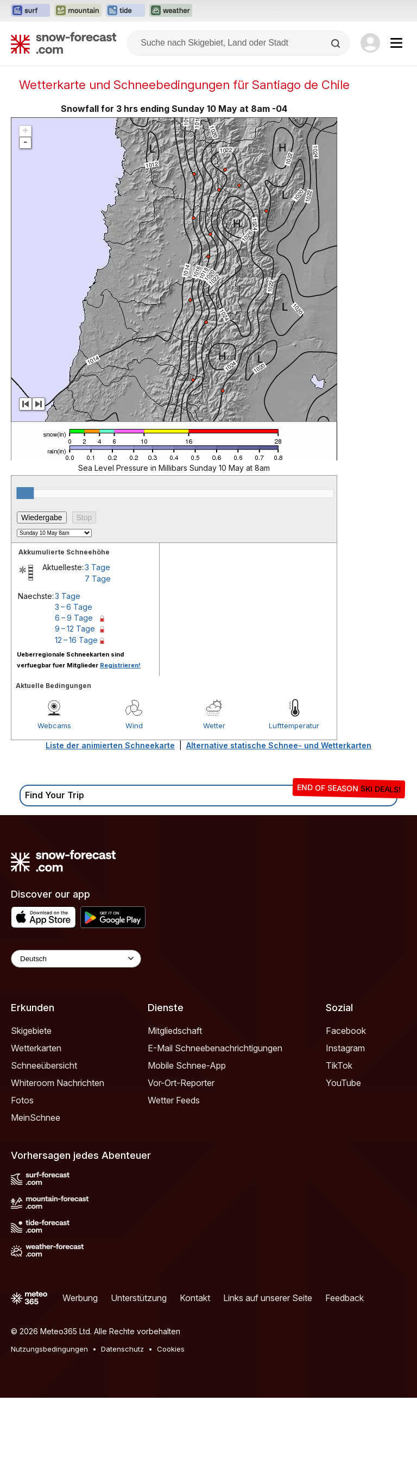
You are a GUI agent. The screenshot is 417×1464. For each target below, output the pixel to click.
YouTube (343, 1149)
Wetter (214, 791)
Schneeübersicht (44, 1131)
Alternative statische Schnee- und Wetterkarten (278, 811)
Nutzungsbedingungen (49, 1415)
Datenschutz (122, 1415)
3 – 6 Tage (73, 673)
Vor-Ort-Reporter (181, 1149)
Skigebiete (31, 1096)
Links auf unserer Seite (267, 1364)
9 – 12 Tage (75, 694)
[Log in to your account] (370, 43)
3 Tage (97, 633)
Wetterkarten (36, 1114)
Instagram (345, 1114)
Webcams (54, 791)
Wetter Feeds (174, 1166)
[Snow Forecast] (63, 43)
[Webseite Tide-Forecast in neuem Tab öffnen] (125, 11)
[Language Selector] (76, 1025)
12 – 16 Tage (76, 706)
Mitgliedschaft (175, 1096)
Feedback (344, 1364)
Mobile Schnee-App (187, 1131)
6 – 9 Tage (74, 684)
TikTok (339, 1131)
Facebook (346, 1096)
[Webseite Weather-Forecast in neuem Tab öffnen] (170, 11)
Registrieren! (120, 731)
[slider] (25, 559)
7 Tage (98, 644)
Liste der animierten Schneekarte (110, 811)
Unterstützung (139, 1364)
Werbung (80, 1364)
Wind (134, 791)
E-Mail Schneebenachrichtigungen (215, 1114)
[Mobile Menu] (396, 43)
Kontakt (195, 1364)
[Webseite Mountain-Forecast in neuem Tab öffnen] (78, 11)
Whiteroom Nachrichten (57, 1149)
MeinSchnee (35, 1183)
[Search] (336, 43)
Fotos (22, 1166)
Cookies (171, 1415)
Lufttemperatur (294, 791)
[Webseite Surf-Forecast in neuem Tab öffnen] (30, 11)
